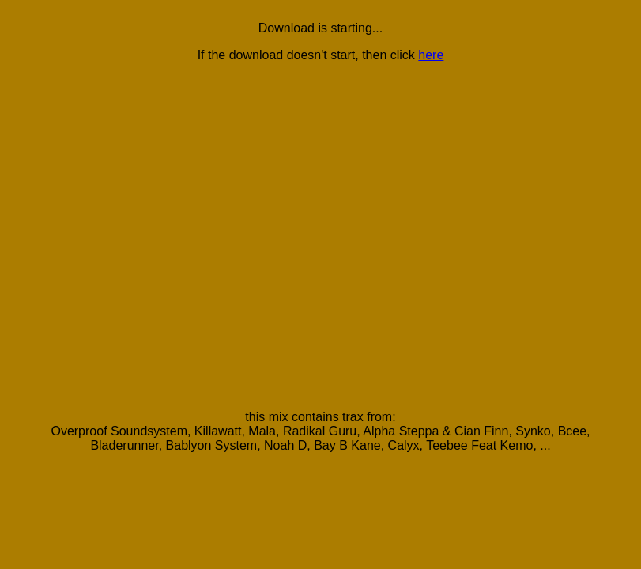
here (430, 55)
